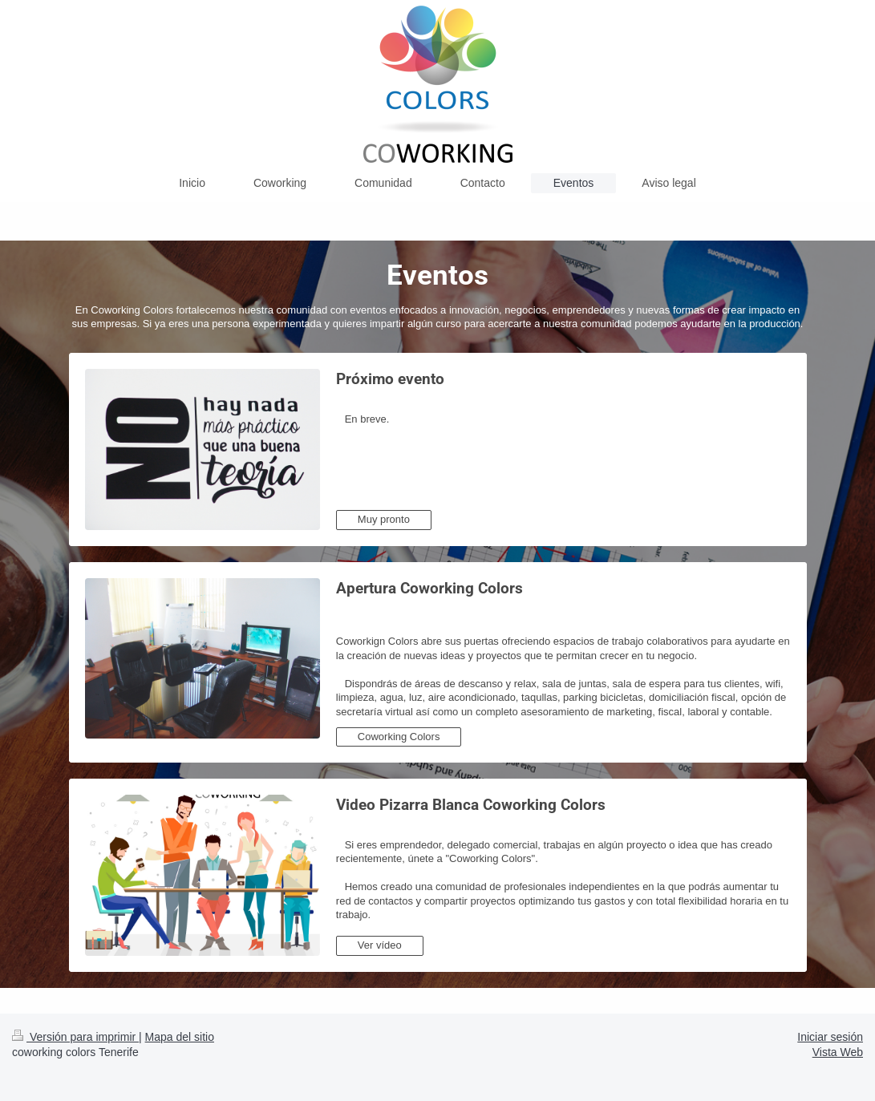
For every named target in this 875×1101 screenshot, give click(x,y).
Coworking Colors (399, 737)
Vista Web (837, 1052)
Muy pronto (384, 519)
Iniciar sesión (830, 1036)
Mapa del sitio (179, 1036)
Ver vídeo (380, 945)
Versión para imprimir (75, 1036)
